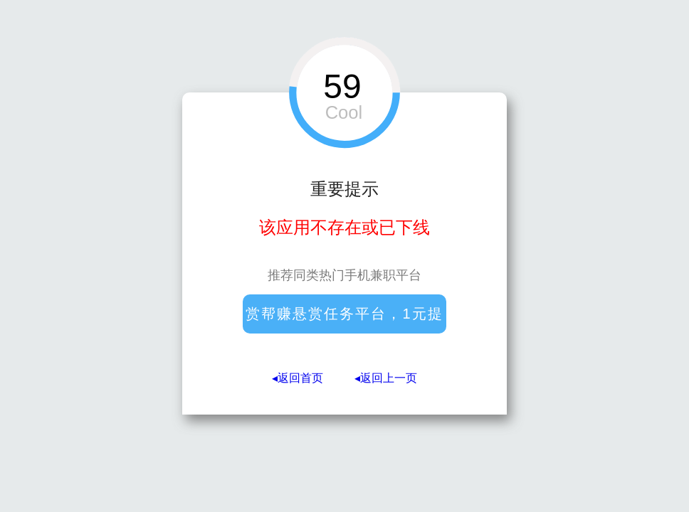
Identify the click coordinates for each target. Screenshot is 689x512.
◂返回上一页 (385, 378)
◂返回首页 (297, 378)
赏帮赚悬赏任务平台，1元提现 (344, 320)
